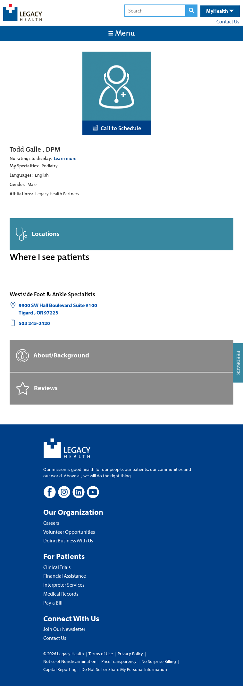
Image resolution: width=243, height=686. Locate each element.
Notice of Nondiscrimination (69, 661)
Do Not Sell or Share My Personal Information (124, 669)
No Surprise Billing (158, 661)
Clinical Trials (57, 567)
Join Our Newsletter (64, 629)
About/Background (52, 355)
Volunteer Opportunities (69, 532)
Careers (51, 523)
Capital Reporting (60, 669)
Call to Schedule (117, 128)
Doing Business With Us (68, 540)
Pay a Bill (53, 602)
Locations (38, 234)
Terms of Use (101, 654)
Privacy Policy (130, 654)
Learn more (65, 158)
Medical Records (60, 593)
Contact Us (227, 21)
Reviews (37, 388)
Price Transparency (119, 661)
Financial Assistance (64, 576)
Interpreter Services (63, 584)
